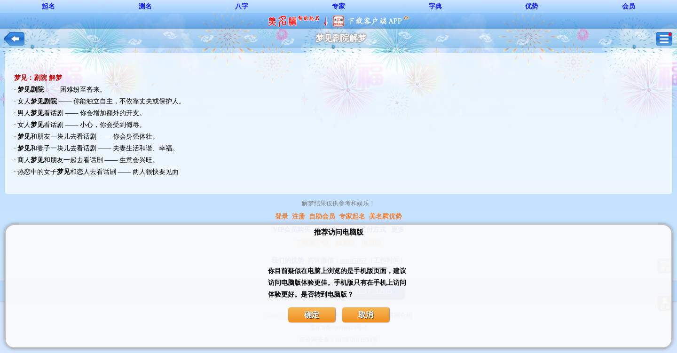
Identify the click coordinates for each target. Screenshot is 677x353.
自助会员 (322, 216)
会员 (628, 6)
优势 (531, 6)
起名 (48, 6)
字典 (435, 6)
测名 (145, 6)
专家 (338, 6)
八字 (241, 6)
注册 (298, 216)
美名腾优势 (385, 216)
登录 (281, 216)
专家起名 (352, 216)
